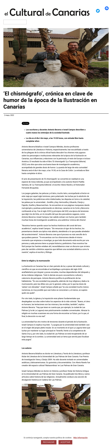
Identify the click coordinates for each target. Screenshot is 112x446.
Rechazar (48, 442)
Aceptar (65, 442)
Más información (80, 438)
